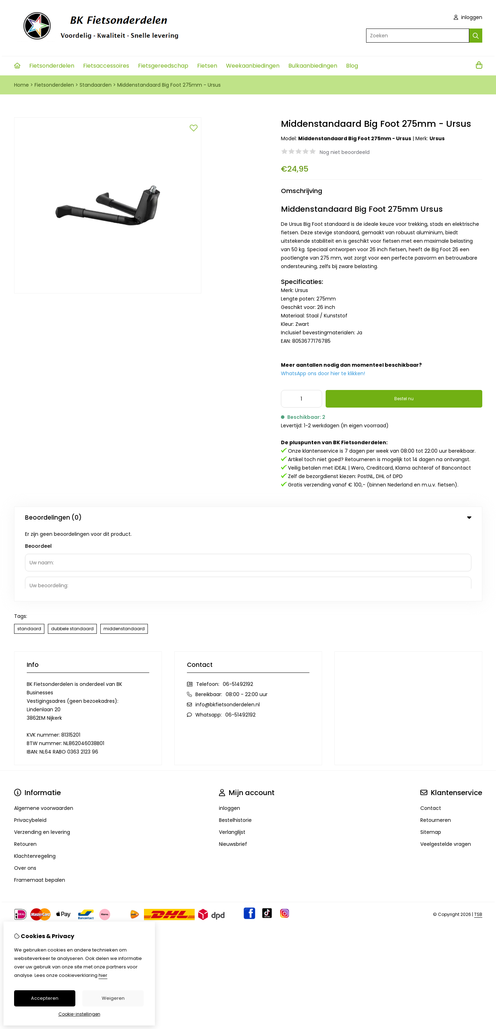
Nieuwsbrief (233, 771)
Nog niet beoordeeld (345, 152)
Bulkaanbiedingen (312, 66)
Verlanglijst (232, 759)
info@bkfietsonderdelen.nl (227, 631)
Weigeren (113, 998)
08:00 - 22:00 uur (247, 621)
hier (103, 975)
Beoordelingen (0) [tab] (248, 517)
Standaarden (96, 84)
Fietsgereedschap (163, 66)
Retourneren (435, 747)
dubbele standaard (72, 556)
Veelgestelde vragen (445, 771)
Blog (352, 66)
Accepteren (44, 998)
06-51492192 (238, 611)
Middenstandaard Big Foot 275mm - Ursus (169, 84)
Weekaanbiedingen (253, 66)
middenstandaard (124, 556)
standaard (29, 556)
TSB (478, 841)
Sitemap (430, 759)
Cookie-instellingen (79, 1014)
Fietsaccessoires (106, 66)
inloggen (468, 17)
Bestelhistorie (235, 747)
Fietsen (207, 66)
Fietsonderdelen (51, 66)
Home (21, 84)
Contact (430, 735)
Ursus (437, 138)
